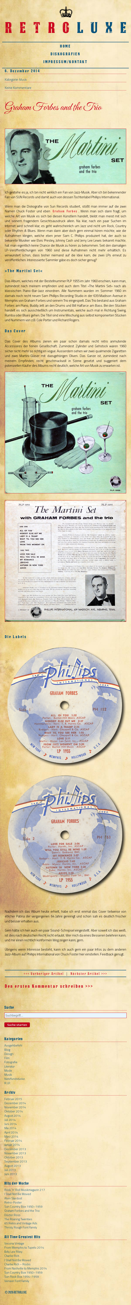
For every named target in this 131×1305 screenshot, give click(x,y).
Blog (7, 1049)
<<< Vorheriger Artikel (44, 974)
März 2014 (11, 1136)
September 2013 (15, 1161)
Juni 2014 (10, 1124)
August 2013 (12, 1165)
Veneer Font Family (16, 1281)
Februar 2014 (13, 1140)
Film (7, 1058)
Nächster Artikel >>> (89, 974)
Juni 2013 (10, 1174)
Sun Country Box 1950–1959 (23, 1206)
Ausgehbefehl (13, 1045)
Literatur (9, 1066)
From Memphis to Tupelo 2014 (24, 1247)
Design (9, 1053)
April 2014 (11, 1132)
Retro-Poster (13, 1202)
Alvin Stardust (13, 1198)
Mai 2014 (10, 1128)
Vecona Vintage (14, 1243)
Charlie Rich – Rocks (17, 1264)
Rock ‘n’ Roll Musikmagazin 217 (24, 1189)
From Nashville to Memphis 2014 (25, 1268)
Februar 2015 (13, 1099)
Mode (8, 1070)
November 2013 (15, 1153)
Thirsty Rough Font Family (20, 1227)
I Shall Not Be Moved (17, 1194)
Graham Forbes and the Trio (22, 1210)
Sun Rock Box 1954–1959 (21, 1276)
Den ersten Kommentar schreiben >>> (49, 986)
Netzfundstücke (14, 1078)
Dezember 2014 (15, 1103)
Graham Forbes (65, 211)
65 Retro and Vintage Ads (20, 1223)
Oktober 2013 (13, 1157)
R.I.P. (7, 1083)
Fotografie (10, 1062)
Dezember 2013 (15, 1149)
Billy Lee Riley (13, 1251)
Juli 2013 (10, 1169)
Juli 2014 (10, 1119)
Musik (23, 79)
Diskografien (65, 54)
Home (65, 46)
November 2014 (15, 1107)
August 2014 (12, 1115)
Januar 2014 (12, 1144)
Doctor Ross (12, 1215)
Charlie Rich (11, 1255)
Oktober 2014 (13, 1111)
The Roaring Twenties (18, 1219)
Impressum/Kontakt (65, 61)
